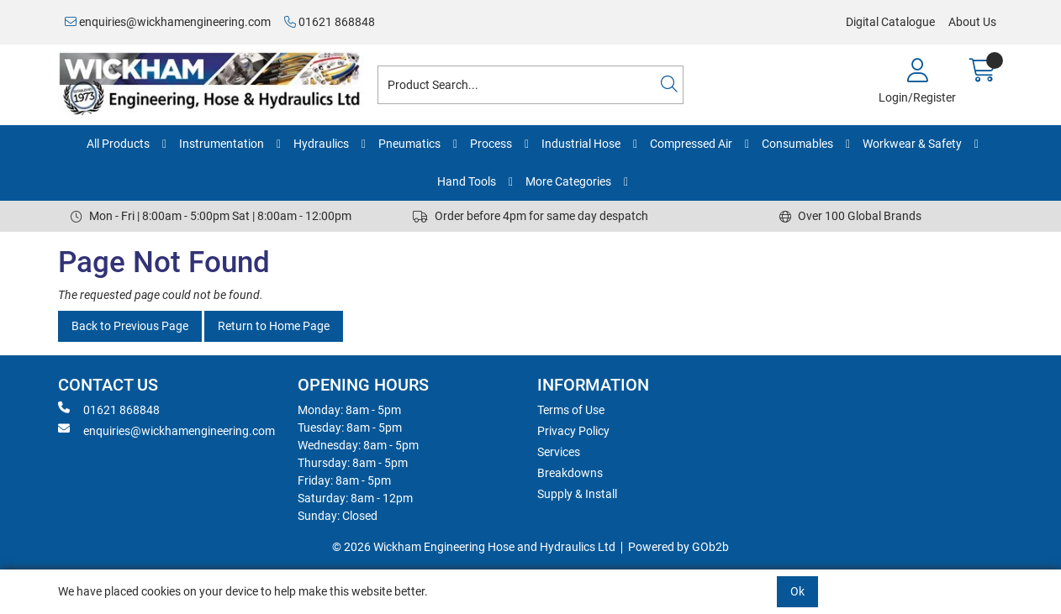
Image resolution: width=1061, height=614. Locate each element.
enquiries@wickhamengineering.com (168, 22)
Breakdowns (570, 473)
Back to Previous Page (129, 326)
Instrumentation (221, 143)
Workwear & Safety (912, 143)
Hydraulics (321, 143)
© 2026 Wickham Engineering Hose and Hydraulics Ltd (473, 547)
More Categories (568, 181)
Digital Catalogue (890, 22)
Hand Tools (466, 181)
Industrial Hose (580, 143)
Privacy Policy (573, 431)
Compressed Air (691, 143)
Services (558, 452)
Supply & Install (577, 494)
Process (491, 143)
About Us (972, 22)
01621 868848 (329, 22)
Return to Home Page (274, 326)
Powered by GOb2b (678, 547)
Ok (797, 591)
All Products (118, 143)
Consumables (797, 143)
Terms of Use (570, 410)
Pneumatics (409, 143)
